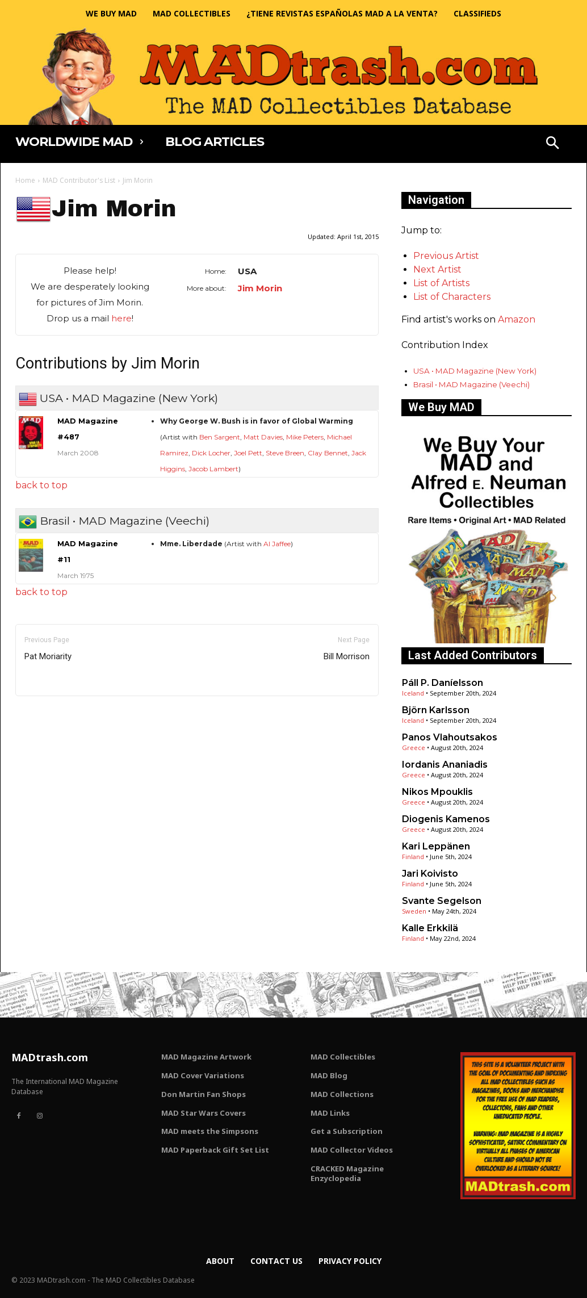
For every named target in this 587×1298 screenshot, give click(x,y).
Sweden (414, 911)
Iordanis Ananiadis (445, 764)
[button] (552, 144)
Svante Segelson (441, 900)
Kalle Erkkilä (430, 928)
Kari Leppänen (436, 846)
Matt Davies (263, 437)
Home (25, 180)
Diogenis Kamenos (446, 819)
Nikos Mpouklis (437, 791)
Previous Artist (446, 255)
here (121, 318)
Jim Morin (260, 288)
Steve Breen (285, 453)
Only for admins (55, 715)
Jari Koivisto (430, 873)
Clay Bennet (328, 453)
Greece (413, 747)
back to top (41, 485)
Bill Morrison (347, 656)
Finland (413, 856)
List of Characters (451, 296)
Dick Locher (211, 453)
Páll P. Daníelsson (442, 682)
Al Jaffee (277, 543)
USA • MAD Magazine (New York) (474, 370)
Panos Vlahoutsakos (449, 737)
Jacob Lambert (213, 468)
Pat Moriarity (48, 656)
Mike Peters (305, 437)
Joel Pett (248, 453)
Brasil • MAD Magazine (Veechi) (471, 384)
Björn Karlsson (435, 710)
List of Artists (441, 283)
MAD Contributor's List (79, 180)
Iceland (413, 693)
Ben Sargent (219, 437)
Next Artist (437, 269)
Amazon (516, 319)
